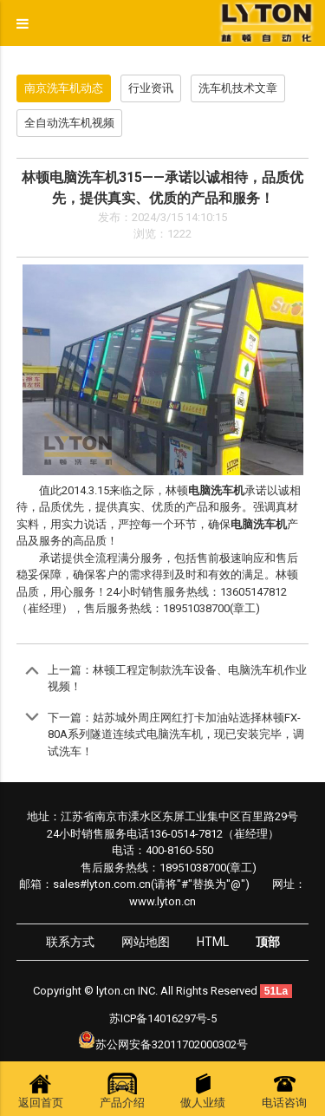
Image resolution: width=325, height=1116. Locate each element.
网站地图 (145, 942)
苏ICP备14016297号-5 (163, 1018)
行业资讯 (150, 88)
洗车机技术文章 (237, 88)
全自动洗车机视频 (69, 122)
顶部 (268, 942)
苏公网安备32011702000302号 (171, 1044)
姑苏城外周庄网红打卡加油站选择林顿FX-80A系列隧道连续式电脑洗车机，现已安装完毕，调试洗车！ (176, 734)
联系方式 (70, 942)
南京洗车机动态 (63, 88)
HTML (213, 942)
